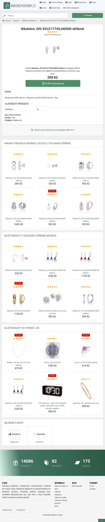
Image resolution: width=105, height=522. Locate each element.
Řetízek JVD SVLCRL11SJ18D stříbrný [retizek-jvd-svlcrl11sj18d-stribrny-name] (18, 363)
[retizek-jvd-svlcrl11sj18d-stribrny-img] (18, 350)
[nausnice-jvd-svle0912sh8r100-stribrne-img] (86, 258)
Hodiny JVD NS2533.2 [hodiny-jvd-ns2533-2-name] (52, 362)
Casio (69, 2)
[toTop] (101, 520)
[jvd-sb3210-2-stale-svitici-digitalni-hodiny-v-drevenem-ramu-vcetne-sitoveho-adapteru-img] (52, 391)
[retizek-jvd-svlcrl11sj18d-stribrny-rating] (18, 338)
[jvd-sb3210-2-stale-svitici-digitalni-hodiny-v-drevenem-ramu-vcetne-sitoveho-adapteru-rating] (52, 379)
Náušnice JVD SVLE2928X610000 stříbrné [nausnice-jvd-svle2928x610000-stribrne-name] (86, 312)
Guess (43, 2)
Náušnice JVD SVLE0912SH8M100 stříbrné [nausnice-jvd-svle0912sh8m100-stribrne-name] (52, 271)
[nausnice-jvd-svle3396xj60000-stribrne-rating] (86, 154)
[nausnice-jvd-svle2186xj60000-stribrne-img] (52, 206)
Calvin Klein (56, 8)
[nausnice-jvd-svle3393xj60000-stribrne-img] (86, 206)
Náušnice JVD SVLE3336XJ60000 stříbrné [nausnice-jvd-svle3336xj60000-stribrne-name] (18, 179)
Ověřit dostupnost (53, 83)
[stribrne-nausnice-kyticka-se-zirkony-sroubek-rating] (52, 287)
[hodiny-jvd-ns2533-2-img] (52, 350)
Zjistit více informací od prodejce (52, 130)
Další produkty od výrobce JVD (21, 327)
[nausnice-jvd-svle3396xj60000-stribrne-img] (86, 165)
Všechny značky (60, 497)
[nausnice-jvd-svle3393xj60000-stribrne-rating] (86, 194)
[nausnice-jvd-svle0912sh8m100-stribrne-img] (52, 258)
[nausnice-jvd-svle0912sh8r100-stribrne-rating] (86, 246)
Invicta (44, 8)
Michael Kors (82, 2)
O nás (92, 486)
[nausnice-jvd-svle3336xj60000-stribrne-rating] (18, 154)
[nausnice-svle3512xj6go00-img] (18, 298)
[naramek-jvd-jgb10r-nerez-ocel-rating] (86, 379)
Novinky (58, 503)
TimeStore (20, 510)
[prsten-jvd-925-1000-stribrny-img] (86, 350)
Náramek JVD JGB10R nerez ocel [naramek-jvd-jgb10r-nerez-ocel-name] (86, 403)
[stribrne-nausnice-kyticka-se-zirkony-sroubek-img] (52, 298)
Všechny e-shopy (61, 500)
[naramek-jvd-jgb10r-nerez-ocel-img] (86, 391)
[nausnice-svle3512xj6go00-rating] (18, 287)
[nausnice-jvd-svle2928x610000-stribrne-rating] (86, 287)
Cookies (92, 489)
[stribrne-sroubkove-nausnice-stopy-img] (18, 258)
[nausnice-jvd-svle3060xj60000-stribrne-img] (18, 206)
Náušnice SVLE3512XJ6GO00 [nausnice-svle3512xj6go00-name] (18, 311)
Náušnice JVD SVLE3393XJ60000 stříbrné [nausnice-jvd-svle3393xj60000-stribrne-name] (86, 220)
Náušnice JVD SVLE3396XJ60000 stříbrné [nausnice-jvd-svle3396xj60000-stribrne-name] (86, 179)
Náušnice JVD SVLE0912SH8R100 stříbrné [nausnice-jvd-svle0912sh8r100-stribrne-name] (85, 271)
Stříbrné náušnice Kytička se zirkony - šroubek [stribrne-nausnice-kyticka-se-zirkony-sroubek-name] (52, 312)
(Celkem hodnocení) (52, 35)
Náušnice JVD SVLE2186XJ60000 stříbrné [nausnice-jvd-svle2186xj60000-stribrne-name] (52, 220)
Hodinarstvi (17, 120)
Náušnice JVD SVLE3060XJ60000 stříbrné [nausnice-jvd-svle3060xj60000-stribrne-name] (18, 220)
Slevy (56, 506)
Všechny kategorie (72, 8)
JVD (13, 118)
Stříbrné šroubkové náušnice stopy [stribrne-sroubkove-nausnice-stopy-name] (18, 270)
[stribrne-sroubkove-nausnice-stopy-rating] (18, 246)
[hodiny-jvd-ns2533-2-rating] (52, 338)
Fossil (93, 2)
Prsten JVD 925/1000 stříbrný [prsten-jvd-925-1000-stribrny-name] (86, 362)
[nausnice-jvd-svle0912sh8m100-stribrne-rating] (52, 246)
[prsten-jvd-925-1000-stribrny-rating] (86, 338)
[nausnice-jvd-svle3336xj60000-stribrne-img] (18, 165)
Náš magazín (77, 486)
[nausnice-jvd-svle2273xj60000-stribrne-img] (52, 165)
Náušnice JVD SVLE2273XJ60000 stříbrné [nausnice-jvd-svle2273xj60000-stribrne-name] (52, 179)
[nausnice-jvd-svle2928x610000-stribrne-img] (86, 298)
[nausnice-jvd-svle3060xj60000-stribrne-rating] (18, 194)
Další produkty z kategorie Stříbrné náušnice (30, 235)
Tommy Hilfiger (57, 2)
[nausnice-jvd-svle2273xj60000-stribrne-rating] (52, 154)
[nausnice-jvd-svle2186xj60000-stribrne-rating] (52, 194)
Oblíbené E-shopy (13, 422)
